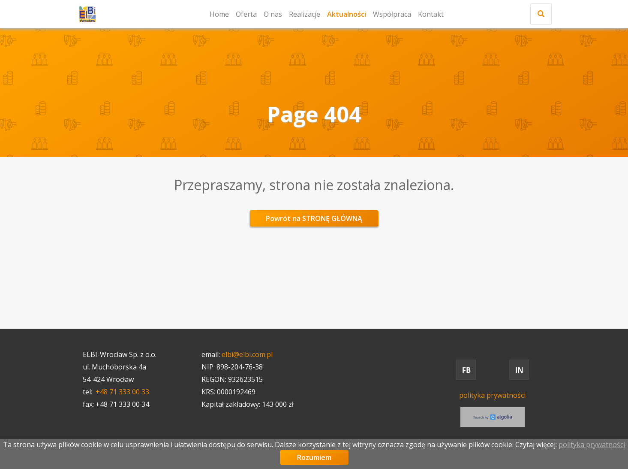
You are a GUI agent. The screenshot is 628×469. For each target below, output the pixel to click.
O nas (273, 14)
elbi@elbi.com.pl (247, 354)
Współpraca (392, 14)
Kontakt (431, 14)
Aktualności (346, 14)
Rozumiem (314, 457)
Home (219, 14)
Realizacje (304, 14)
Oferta (246, 14)
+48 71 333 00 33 (122, 391)
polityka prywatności (492, 395)
